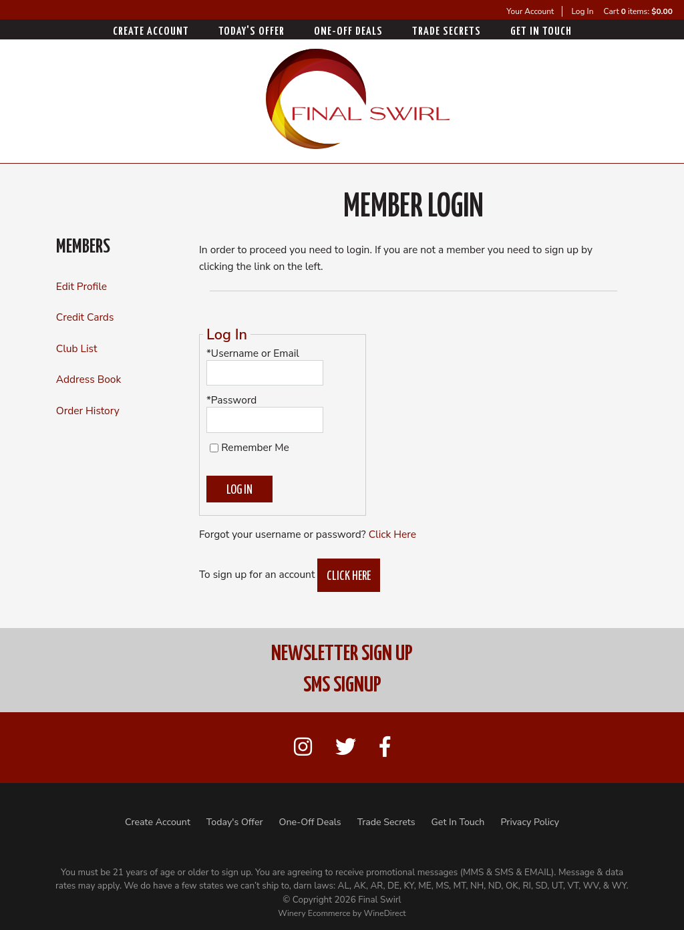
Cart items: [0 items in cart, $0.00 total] (638, 11)
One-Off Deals (348, 31)
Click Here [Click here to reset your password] (392, 534)
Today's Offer (251, 31)
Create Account (151, 31)
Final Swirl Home (358, 99)
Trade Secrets (446, 31)
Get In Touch (541, 31)
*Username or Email (252, 353)
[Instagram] (303, 748)
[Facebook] (384, 748)
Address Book (88, 379)
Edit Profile (81, 286)
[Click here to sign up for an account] (348, 575)
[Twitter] (345, 748)
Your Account (530, 11)
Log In (582, 11)
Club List (77, 348)
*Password (231, 400)
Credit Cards (85, 317)
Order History (88, 411)
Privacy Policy (529, 822)
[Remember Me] (214, 448)
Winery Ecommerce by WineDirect (341, 913)
